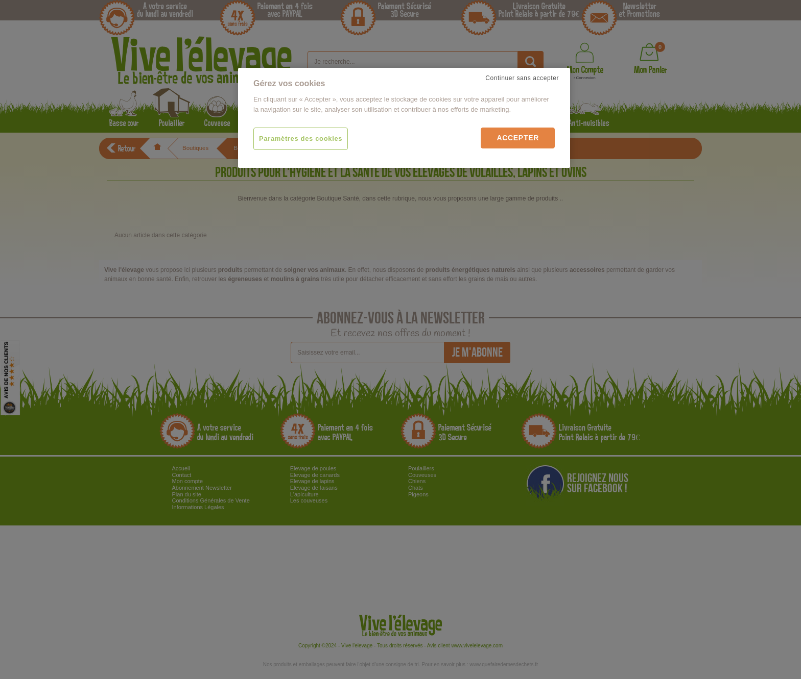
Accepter (518, 138)
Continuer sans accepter (522, 78)
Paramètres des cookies (300, 138)
